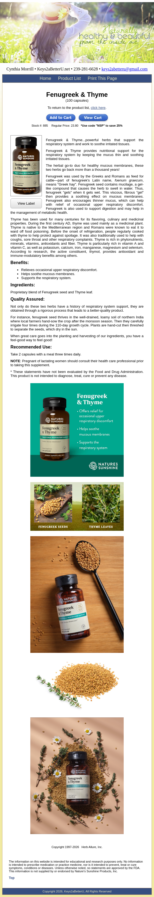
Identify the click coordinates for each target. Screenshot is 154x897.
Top (11, 878)
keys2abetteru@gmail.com (124, 69)
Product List (69, 78)
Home (45, 78)
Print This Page (102, 78)
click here (98, 108)
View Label (26, 203)
